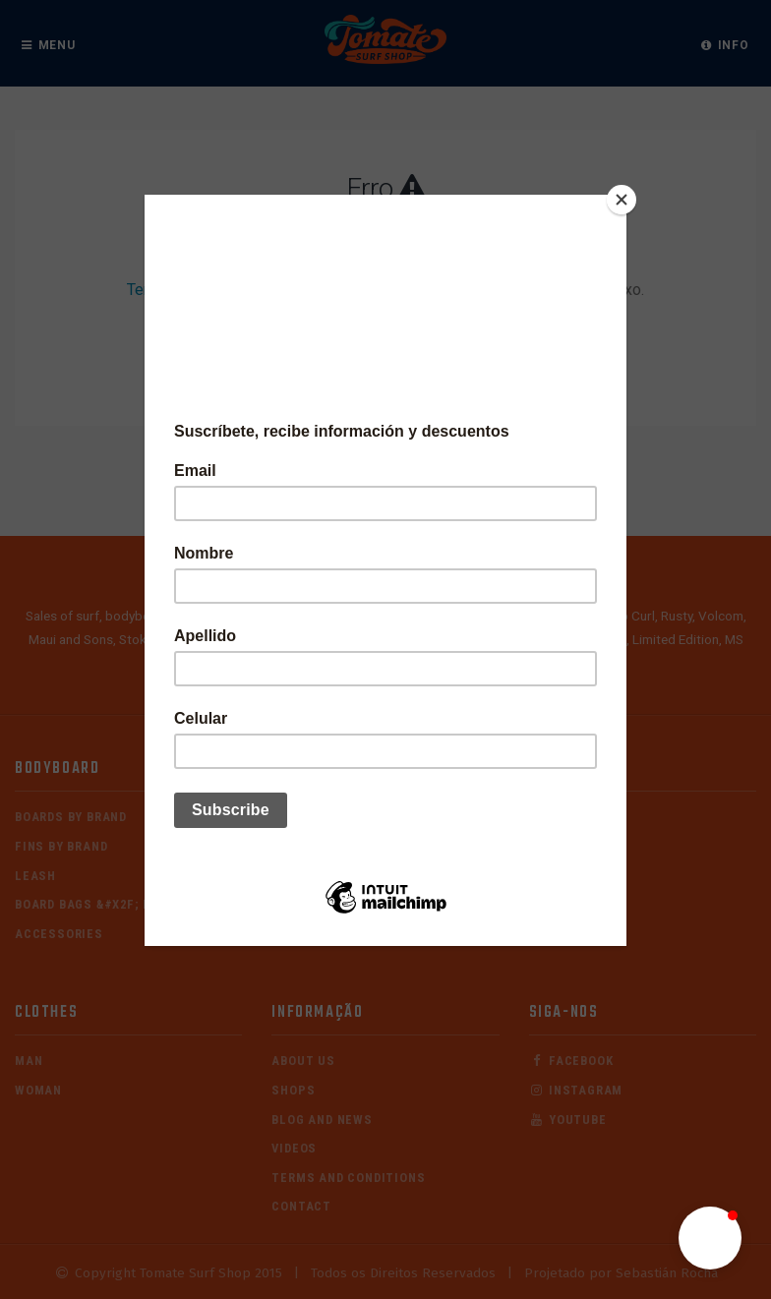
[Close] (621, 199)
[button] (710, 1238)
